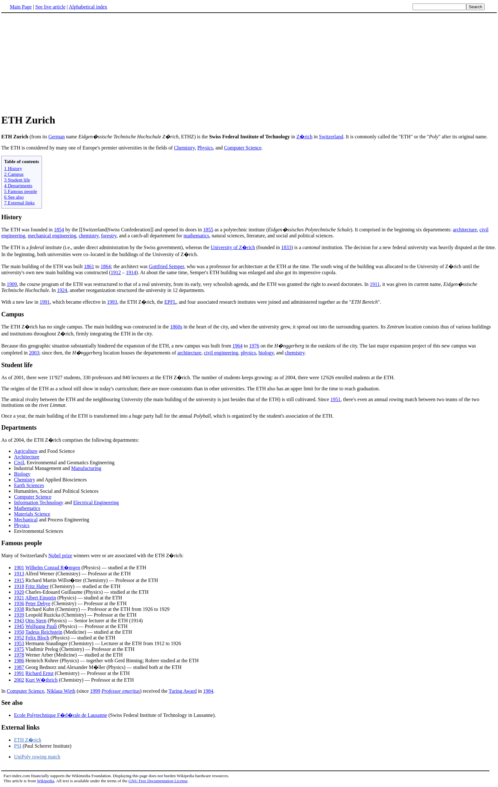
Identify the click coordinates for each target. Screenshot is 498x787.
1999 (95, 691)
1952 (19, 637)
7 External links (19, 202)
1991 (45, 302)
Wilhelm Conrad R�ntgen (52, 567)
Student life (16, 364)
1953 (19, 643)
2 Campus (14, 174)
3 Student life (17, 179)
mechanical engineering (52, 235)
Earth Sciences (29, 485)
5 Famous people (20, 191)
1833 (286, 247)
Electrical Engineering (96, 502)
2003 (34, 352)
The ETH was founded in (27, 229)
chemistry (88, 235)
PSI (17, 746)
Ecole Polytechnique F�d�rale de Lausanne (60, 715)
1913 (19, 573)
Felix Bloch (37, 637)
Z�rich (304, 136)
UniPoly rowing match (37, 756)
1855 (208, 229)
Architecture (26, 457)
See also (12, 702)
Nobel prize (60, 555)
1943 (19, 620)
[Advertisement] (54, 63)
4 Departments (18, 185)
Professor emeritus (120, 691)
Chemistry (184, 147)
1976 (254, 345)
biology (266, 352)
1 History (13, 168)
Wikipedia (45, 780)
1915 (19, 580)
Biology (22, 474)
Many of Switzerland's (24, 555)
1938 (19, 609)
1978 (19, 655)
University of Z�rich (233, 247)
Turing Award (183, 691)
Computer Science (242, 147)
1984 (208, 691)
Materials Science (32, 514)
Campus (12, 314)
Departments (19, 427)
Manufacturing (86, 468)
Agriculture (25, 451)
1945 (19, 626)
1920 (19, 592)
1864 (106, 266)
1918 (19, 586)
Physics (205, 147)
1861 (89, 266)
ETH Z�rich (27, 740)
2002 (19, 680)
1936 (19, 603)
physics (248, 352)
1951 (335, 399)
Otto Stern (35, 620)
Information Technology (38, 502)
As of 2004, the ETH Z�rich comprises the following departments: (70, 440)
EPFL (170, 302)
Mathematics (27, 508)
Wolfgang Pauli (41, 626)
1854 (59, 229)
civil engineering (221, 352)
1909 (12, 284)
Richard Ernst (39, 673)
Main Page (21, 7)
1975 (19, 649)
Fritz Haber (37, 586)
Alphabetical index (88, 7)
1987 (19, 667)
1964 (237, 345)
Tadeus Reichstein (44, 632)
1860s (176, 326)
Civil (19, 462)
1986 (19, 660)
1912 (116, 272)
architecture (465, 229)
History (11, 217)
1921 (19, 597)
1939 (19, 615)
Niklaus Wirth (61, 691)
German (56, 136)
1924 (62, 290)
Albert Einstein (40, 597)
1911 (375, 284)
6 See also (14, 197)
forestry (109, 235)
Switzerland (331, 136)
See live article (50, 7)
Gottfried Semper (166, 266)
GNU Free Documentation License (157, 780)
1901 (19, 567)
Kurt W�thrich (41, 680)
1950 (19, 632)
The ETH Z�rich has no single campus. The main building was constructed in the (85, 326)
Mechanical (26, 519)
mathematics (196, 235)
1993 (112, 302)
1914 (131, 272)
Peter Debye (37, 603)
